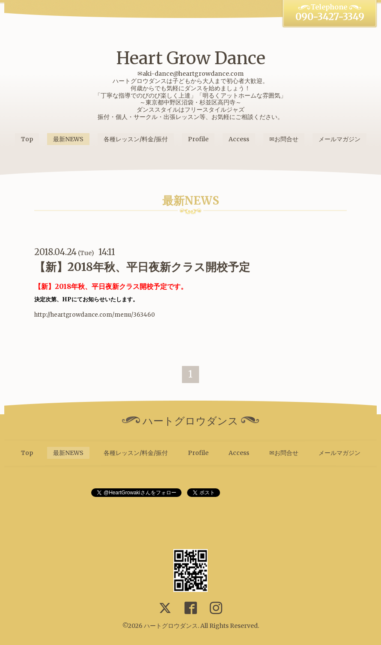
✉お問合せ (283, 139)
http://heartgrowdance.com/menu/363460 (94, 314)
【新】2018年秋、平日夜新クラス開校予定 (142, 267)
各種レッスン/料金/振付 (136, 139)
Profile (198, 139)
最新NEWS (68, 139)
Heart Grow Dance (190, 58)
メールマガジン (339, 139)
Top (27, 139)
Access (239, 139)
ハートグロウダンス (171, 626)
